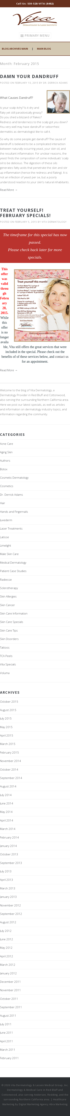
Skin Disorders (9, 639)
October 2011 (9, 999)
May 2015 (6, 727)
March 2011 (7, 1049)
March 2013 (7, 888)
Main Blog (44, 48)
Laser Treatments (11, 528)
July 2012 (6, 931)
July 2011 (6, 1024)
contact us (62, 357)
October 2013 (9, 854)
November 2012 (10, 905)
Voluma (5, 673)
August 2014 (8, 786)
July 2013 (6, 871)
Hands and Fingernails (14, 511)
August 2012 (8, 922)
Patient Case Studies (13, 571)
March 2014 (7, 829)
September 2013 (11, 863)
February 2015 (9, 752)
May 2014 (6, 812)
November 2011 (10, 990)
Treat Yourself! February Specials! (25, 212)
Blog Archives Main (15, 48)
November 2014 (10, 761)
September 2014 (11, 778)
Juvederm (6, 520)
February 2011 (9, 1058)
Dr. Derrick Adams (55, 82)
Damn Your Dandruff (29, 76)
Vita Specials (8, 664)
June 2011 (6, 1032)
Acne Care (6, 444)
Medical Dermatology (13, 562)
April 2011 (6, 1041)
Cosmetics (6, 486)
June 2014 (6, 803)
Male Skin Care (9, 554)
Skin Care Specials (11, 622)
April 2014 (6, 820)
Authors (5, 460)
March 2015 (7, 744)
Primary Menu (37, 35)
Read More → (9, 190)
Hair (2, 503)
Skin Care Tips (9, 630)
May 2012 (6, 947)
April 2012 (6, 956)
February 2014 (9, 837)
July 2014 (6, 795)
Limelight (5, 545)
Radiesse (6, 579)
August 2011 (8, 1015)
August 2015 (8, 710)
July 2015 (6, 718)
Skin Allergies (8, 596)
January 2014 (8, 846)
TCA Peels (6, 656)
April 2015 (6, 735)
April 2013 (6, 880)
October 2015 (9, 701)
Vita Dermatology (54, 221)
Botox (3, 469)
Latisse (4, 537)
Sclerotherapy (9, 588)
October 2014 (9, 769)
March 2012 (7, 964)
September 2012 (11, 914)
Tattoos (5, 647)
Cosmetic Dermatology (14, 477)
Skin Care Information (13, 613)
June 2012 (6, 939)
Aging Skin (6, 452)
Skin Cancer (7, 605)
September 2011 (11, 1007)
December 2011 (10, 982)
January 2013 (8, 897)
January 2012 (8, 973)
